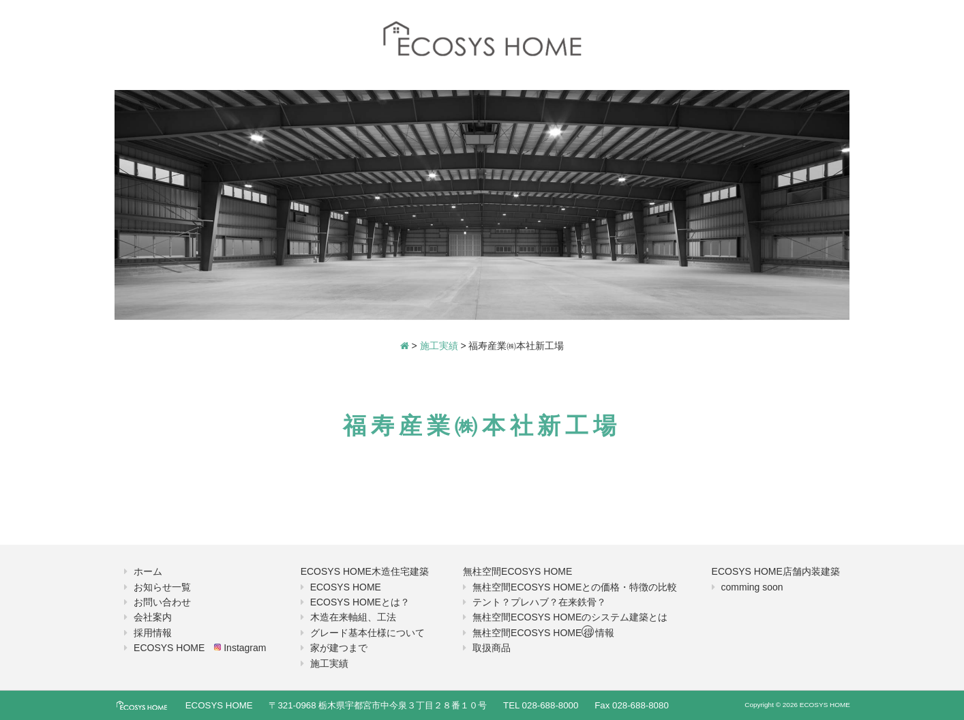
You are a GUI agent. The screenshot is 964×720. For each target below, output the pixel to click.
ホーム (148, 571)
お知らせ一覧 (162, 587)
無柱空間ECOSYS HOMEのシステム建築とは (569, 617)
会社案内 (153, 617)
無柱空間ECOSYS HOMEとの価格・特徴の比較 (574, 587)
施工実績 (329, 663)
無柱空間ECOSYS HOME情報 (543, 632)
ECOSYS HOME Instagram (200, 647)
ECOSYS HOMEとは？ (360, 602)
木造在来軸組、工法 (353, 617)
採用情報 (153, 632)
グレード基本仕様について (367, 632)
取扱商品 (491, 647)
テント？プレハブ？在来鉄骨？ (539, 602)
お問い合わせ (162, 602)
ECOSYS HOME (345, 587)
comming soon (752, 587)
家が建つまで (338, 647)
